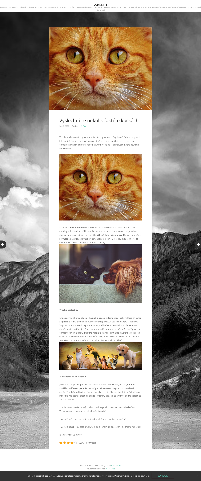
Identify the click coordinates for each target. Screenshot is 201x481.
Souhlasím (163, 476)
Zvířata (83, 126)
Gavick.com (116, 465)
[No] (197, 475)
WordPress (110, 469)
